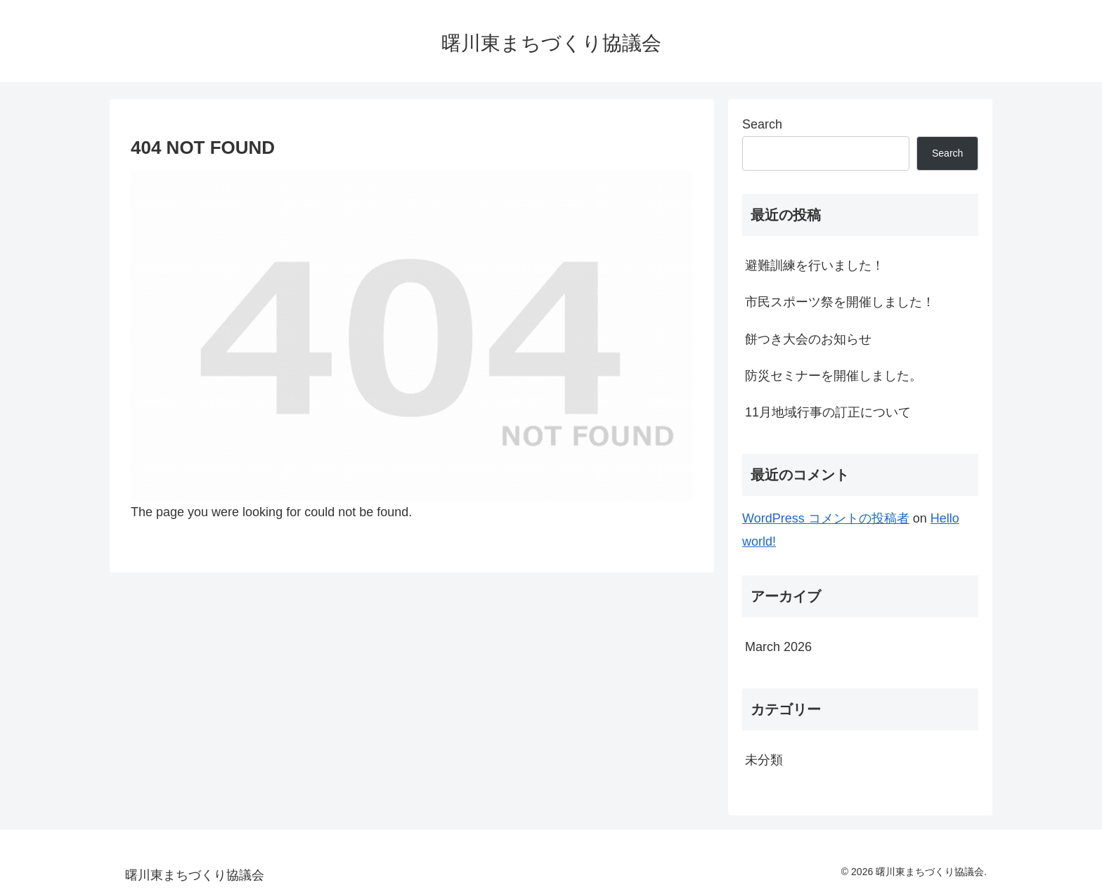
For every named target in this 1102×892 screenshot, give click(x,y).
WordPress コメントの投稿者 (825, 518)
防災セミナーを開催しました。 (833, 376)
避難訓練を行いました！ (814, 265)
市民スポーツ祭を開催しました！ (840, 302)
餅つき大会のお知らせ (808, 339)
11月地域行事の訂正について (828, 412)
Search (762, 124)
